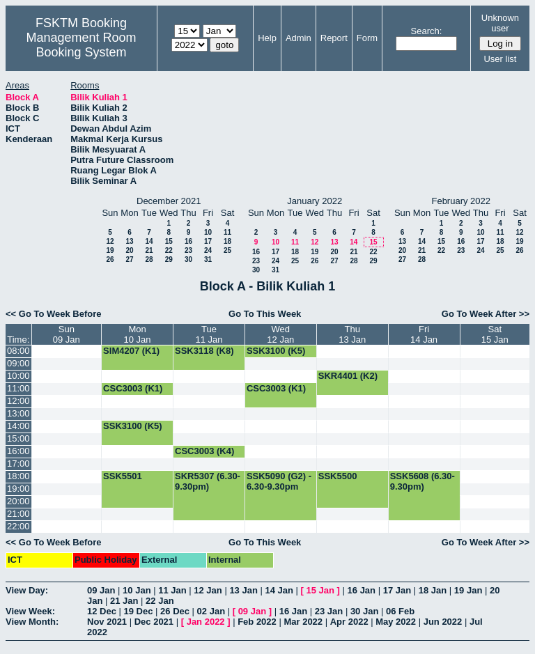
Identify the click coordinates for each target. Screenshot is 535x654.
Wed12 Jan (280, 334)
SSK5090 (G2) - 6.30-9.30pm (279, 481)
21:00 (18, 513)
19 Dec (138, 611)
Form (367, 38)
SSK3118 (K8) (204, 350)
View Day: (27, 590)
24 (208, 250)
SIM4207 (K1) (131, 350)
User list (499, 59)
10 (208, 232)
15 (169, 241)
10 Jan (136, 590)
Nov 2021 (107, 621)
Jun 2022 (443, 621)
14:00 (18, 426)
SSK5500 (337, 476)
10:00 (18, 376)
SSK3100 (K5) (276, 350)
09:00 (18, 363)
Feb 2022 (257, 621)
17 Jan (397, 590)
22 (169, 250)
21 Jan (124, 600)
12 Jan (208, 590)
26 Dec (174, 611)
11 (227, 232)
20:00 (18, 501)
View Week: (30, 611)
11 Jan (172, 590)
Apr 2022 (349, 621)
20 (129, 250)
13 (129, 241)
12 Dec (101, 611)
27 (129, 259)
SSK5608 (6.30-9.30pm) (422, 481)
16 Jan (361, 590)
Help (267, 38)
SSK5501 (122, 476)
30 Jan (364, 611)
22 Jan (159, 600)
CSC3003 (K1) (132, 388)
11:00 (18, 388)
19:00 (18, 488)
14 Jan (279, 590)
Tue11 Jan (208, 334)
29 (169, 259)
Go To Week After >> (485, 314)
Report (334, 38)
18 (227, 241)
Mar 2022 (303, 621)
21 (149, 250)
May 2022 (395, 621)
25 (227, 250)
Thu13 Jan (352, 334)
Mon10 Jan (137, 334)
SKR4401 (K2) (348, 376)
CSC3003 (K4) (204, 451)
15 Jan (320, 590)
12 (110, 241)
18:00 (18, 476)
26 (110, 259)
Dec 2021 (153, 621)
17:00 (18, 463)
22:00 (18, 526)
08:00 (18, 350)
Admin (298, 38)
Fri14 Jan (423, 334)
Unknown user (500, 23)
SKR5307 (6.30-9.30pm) (207, 481)
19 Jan (468, 590)
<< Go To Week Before (54, 314)
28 (149, 259)
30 (188, 259)
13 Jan (243, 590)
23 (188, 250)
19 (110, 250)
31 (208, 259)
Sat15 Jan (495, 334)
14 (149, 241)
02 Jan (211, 611)
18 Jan (433, 590)
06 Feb (400, 611)
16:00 (18, 451)
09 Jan (101, 590)
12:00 (18, 401)
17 (208, 241)
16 (188, 241)
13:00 (18, 413)
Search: (426, 31)
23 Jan (329, 611)
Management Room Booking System (81, 45)
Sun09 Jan (66, 334)
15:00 (18, 438)
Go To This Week (264, 314)
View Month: (32, 621)
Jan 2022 (206, 621)
